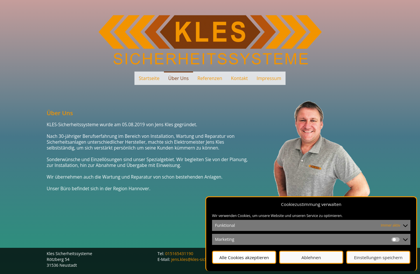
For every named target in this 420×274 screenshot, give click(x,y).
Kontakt (239, 78)
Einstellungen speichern (378, 257)
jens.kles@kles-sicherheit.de (197, 259)
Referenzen (209, 78)
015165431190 (179, 253)
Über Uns (178, 78)
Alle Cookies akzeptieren (244, 257)
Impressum (269, 78)
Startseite (149, 78)
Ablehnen (311, 257)
